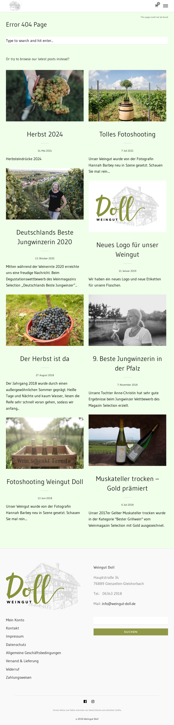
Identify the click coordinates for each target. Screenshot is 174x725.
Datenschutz (16, 644)
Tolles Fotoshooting (127, 134)
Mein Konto (15, 620)
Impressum (15, 636)
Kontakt (12, 628)
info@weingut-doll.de (118, 603)
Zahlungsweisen (19, 677)
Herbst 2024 (45, 134)
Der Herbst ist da (45, 358)
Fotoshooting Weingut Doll (45, 481)
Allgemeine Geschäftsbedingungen (33, 652)
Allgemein (44, 127)
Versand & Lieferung (22, 661)
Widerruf (12, 669)
